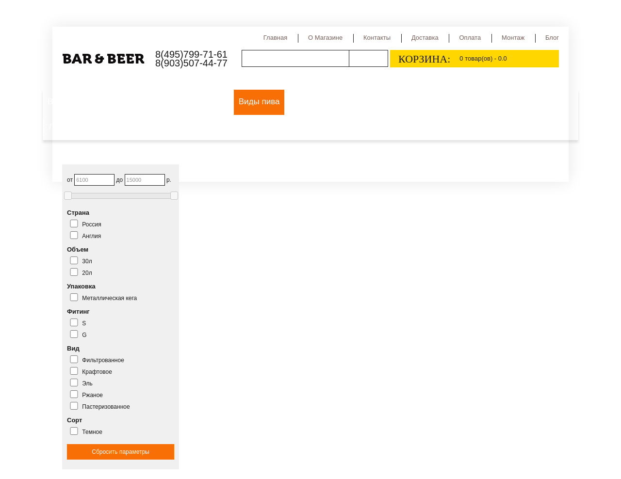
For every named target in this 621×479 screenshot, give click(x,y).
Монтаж (513, 37)
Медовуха (517, 101)
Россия (91, 224)
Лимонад (66, 126)
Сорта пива (312, 101)
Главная (275, 37)
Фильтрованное (103, 360)
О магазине (325, 37)
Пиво (218, 101)
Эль (87, 383)
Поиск (368, 58)
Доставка (425, 37)
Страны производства (386, 101)
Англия (91, 236)
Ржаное (92, 395)
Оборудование (170, 101)
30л (87, 261)
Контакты (377, 37)
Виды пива (259, 101)
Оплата (470, 37)
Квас (479, 101)
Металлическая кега (109, 298)
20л (87, 273)
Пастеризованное (106, 406)
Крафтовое (97, 371)
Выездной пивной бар (89, 101)
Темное (92, 432)
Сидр (449, 101)
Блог (552, 37)
